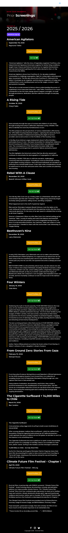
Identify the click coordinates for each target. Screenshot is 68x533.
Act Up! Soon (33, 118)
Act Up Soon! (33, 249)
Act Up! (33, 58)
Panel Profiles (33, 51)
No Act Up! (33, 191)
